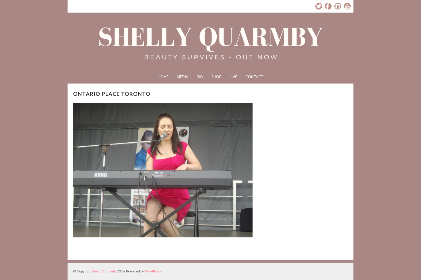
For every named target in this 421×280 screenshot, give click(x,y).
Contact (254, 77)
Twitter (318, 6)
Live (233, 77)
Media (182, 77)
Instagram (337, 6)
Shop (216, 77)
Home (163, 77)
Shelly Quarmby (104, 271)
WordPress (153, 271)
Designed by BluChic (340, 271)
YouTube (347, 6)
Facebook (328, 6)
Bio (200, 77)
